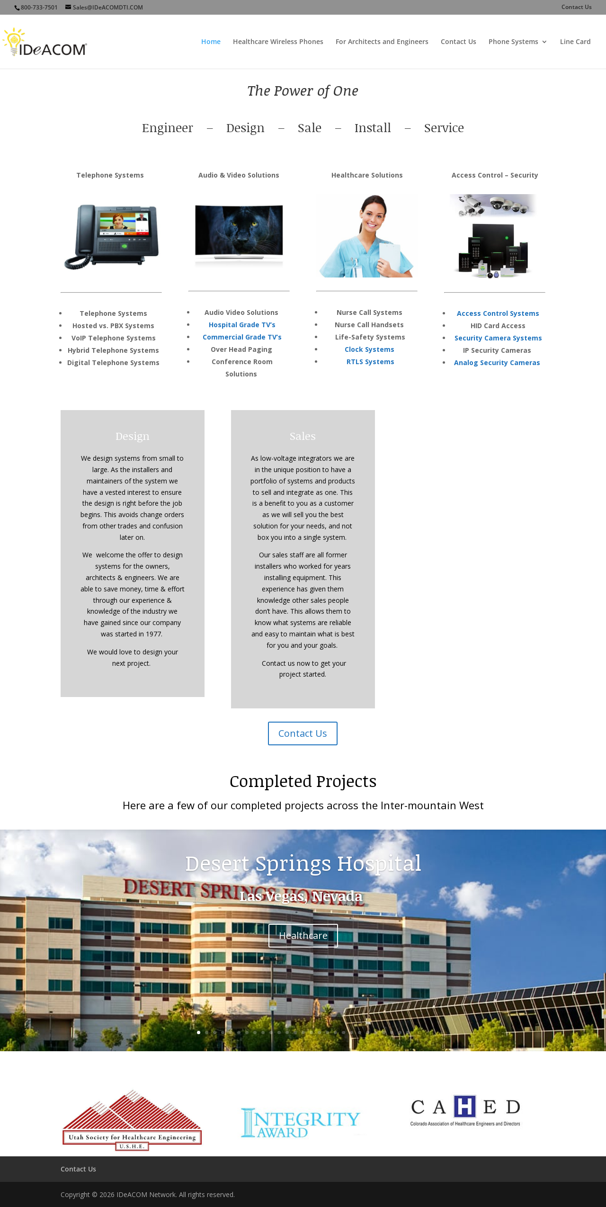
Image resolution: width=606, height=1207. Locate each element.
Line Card (575, 42)
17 (327, 1032)
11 (279, 1032)
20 (351, 1032)
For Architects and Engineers (382, 42)
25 (391, 1032)
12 (287, 1032)
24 (383, 1032)
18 (335, 1032)
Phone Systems (513, 42)
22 (367, 1032)
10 (271, 1032)
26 (399, 1032)
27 (408, 1032)
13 (295, 1032)
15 (311, 1032)
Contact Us (576, 7)
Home (211, 42)
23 (375, 1032)
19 (343, 1032)
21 (359, 1032)
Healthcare (303, 936)
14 (303, 1032)
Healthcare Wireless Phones (278, 42)
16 (319, 1032)
